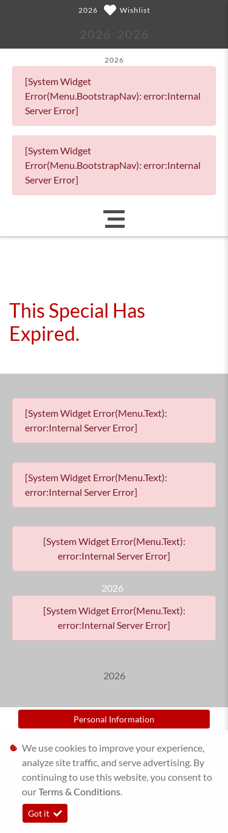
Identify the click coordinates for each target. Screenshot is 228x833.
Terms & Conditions (79, 791)
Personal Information (114, 719)
